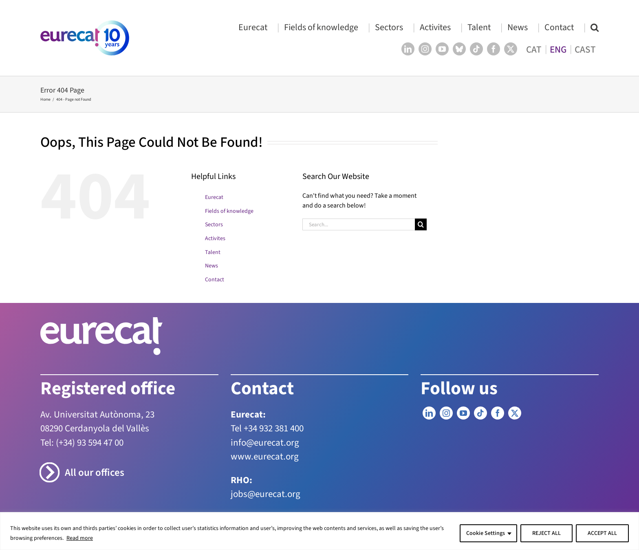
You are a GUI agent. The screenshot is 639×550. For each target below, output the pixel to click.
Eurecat (214, 197)
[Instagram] (446, 413)
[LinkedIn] (429, 413)
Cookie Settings (485, 533)
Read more (79, 538)
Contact (214, 280)
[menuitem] (534, 49)
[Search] (421, 224)
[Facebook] (497, 413)
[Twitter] (514, 413)
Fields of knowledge (229, 211)
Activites (215, 238)
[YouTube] (463, 413)
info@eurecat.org (265, 442)
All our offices (94, 472)
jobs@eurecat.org (265, 494)
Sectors (214, 225)
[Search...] (358, 224)
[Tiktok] (480, 413)
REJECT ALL (546, 533)
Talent (212, 252)
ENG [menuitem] (558, 49)
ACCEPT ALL (602, 533)
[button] (595, 27)
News (211, 266)
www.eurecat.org (265, 456)
